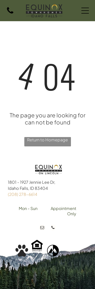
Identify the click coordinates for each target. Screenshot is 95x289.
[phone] (53, 228)
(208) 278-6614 (22, 194)
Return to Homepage (47, 139)
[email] (42, 228)
